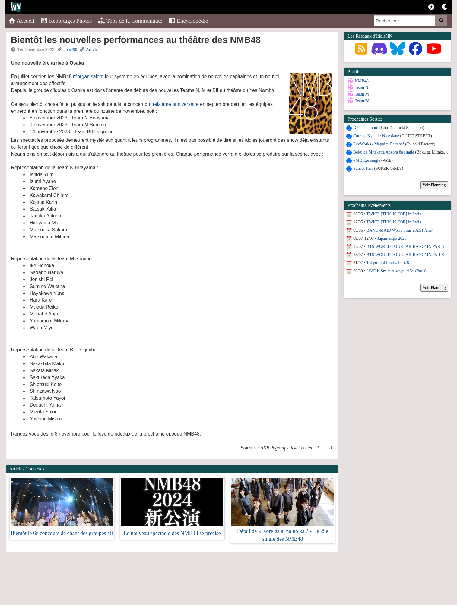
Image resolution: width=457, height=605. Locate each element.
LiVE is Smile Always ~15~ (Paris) (397, 271)
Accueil (21, 20)
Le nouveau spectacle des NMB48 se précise (172, 533)
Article (92, 49)
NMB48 (362, 81)
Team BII (363, 101)
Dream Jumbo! (366, 127)
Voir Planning (434, 185)
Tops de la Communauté (130, 20)
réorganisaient (88, 76)
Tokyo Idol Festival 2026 (388, 263)
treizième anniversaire (175, 104)
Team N (361, 87)
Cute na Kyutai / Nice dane (376, 136)
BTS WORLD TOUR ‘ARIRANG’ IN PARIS (405, 246)
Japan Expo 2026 (391, 238)
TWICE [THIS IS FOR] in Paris (394, 214)
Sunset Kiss (363, 168)
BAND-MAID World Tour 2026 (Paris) (400, 230)
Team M (362, 94)
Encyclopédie (188, 20)
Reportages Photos (66, 20)
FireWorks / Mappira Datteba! (378, 144)
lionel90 (70, 49)
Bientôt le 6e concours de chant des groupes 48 (62, 533)
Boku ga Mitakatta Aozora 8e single (383, 152)
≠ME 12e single (366, 160)
